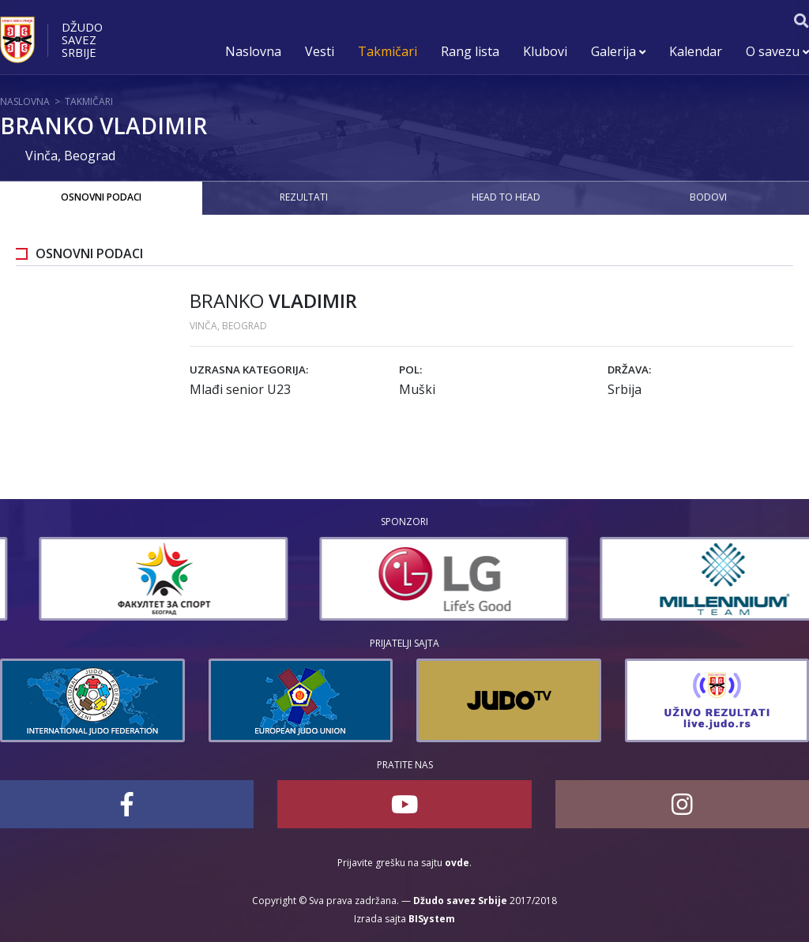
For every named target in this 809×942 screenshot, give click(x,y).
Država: (629, 369)
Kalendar (695, 51)
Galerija (618, 51)
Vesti (319, 51)
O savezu (777, 51)
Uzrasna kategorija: (249, 369)
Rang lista (470, 51)
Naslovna (253, 51)
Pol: (410, 369)
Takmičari (387, 51)
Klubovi (545, 51)
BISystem (431, 918)
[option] (124, 579)
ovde (457, 862)
